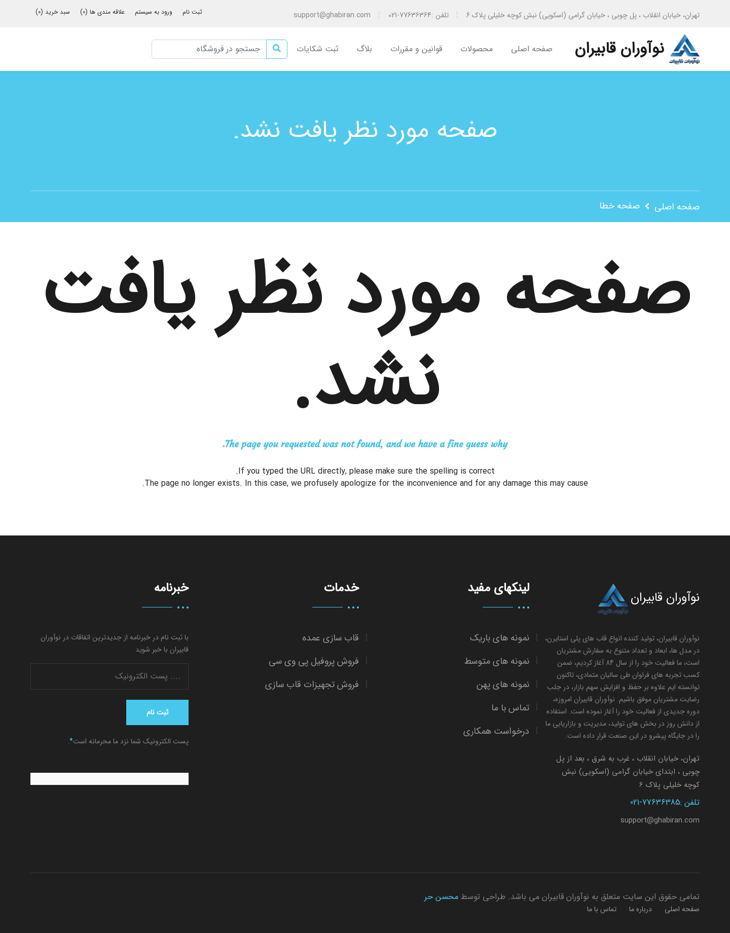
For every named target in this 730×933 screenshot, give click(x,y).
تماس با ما (510, 708)
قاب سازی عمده (330, 638)
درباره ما (640, 909)
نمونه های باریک (499, 638)
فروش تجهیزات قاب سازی (312, 685)
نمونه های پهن (503, 685)
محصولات (476, 49)
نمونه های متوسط (496, 661)
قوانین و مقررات (416, 49)
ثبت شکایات (318, 49)
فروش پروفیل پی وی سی (314, 661)
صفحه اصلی (532, 49)
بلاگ (364, 49)
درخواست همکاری (496, 731)
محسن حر (441, 897)
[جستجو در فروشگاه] (209, 49)
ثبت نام (192, 12)
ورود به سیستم (153, 12)
